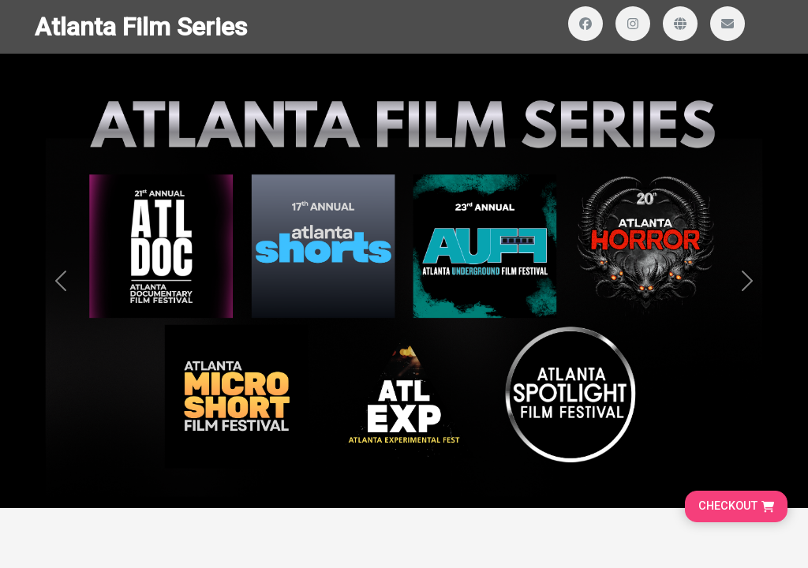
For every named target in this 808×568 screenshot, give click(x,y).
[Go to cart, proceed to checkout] (736, 506)
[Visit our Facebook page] (585, 23)
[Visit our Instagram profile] (632, 23)
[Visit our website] (680, 23)
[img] (404, 281)
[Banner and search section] (404, 281)
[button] (61, 281)
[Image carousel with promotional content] (404, 281)
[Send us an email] (727, 23)
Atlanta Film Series (141, 27)
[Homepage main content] (404, 254)
